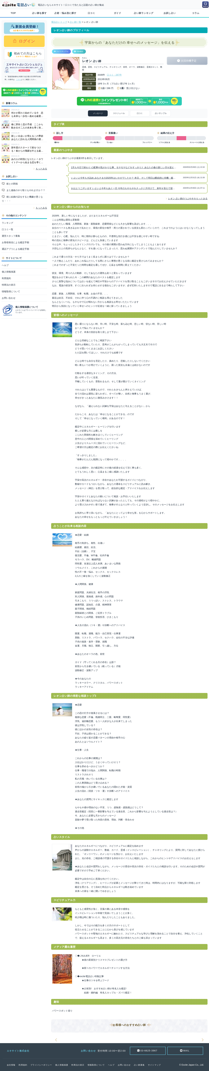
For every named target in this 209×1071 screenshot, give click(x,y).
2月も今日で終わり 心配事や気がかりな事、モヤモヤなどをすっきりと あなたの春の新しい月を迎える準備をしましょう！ (134, 167)
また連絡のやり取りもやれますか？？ (25, 190)
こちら (18, 79)
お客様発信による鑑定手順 (15, 242)
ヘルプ (5, 265)
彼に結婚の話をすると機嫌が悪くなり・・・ (22, 198)
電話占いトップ (59, 22)
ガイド (117, 13)
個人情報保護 (8, 271)
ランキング (7, 223)
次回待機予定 (188, 60)
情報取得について (11, 291)
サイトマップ (154, 1065)
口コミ (91, 13)
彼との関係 (12, 183)
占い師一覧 (75, 22)
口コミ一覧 (7, 229)
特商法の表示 (8, 284)
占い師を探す (39, 13)
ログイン (26, 41)
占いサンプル (161, 113)
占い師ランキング (143, 13)
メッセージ (98, 113)
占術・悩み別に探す (65, 13)
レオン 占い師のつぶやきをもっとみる (188, 198)
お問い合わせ (8, 298)
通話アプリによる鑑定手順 (15, 249)
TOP (13, 13)
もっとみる (41, 168)
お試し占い (170, 13)
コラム (195, 13)
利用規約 (6, 278)
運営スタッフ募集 (11, 236)
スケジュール (119, 113)
